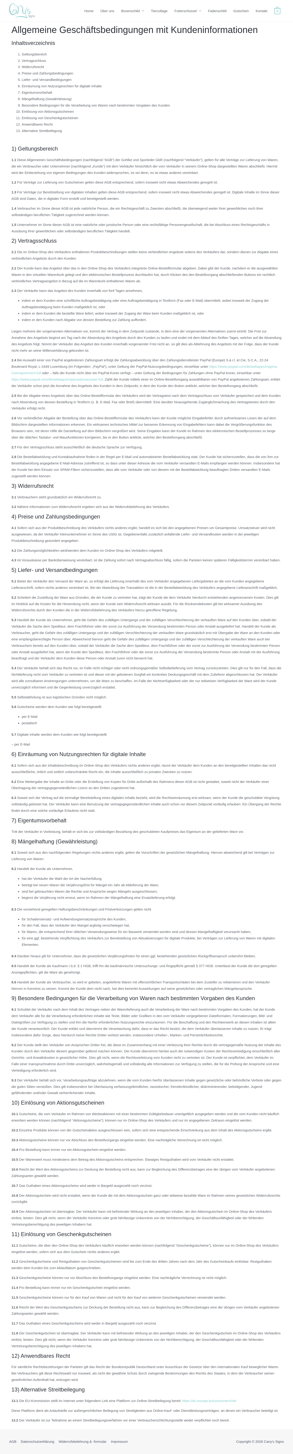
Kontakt (261, 11)
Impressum (119, 1441)
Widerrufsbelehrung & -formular (82, 1441)
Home (88, 11)
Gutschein (241, 11)
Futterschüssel (185, 11)
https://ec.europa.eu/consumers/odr (209, 1401)
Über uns (107, 11)
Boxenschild (130, 11)
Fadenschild (217, 11)
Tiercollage (159, 11)
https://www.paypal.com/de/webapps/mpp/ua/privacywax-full (57, 379)
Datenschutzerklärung (37, 1441)
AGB (12, 1441)
